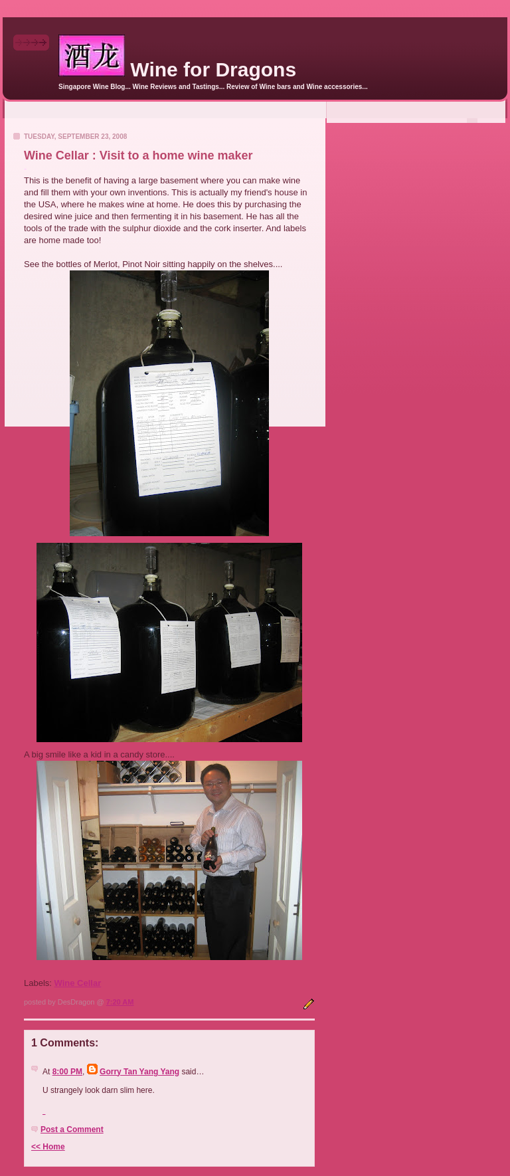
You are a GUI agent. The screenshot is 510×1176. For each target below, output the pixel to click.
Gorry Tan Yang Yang (139, 1071)
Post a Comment (72, 1129)
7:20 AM (120, 1002)
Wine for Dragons (177, 69)
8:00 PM (67, 1071)
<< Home (48, 1146)
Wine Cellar (78, 983)
